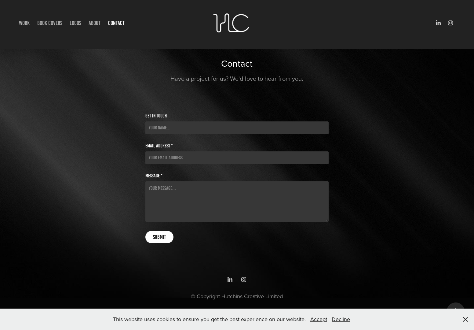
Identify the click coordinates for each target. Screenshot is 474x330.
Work (24, 23)
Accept (318, 319)
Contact (116, 23)
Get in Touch (156, 115)
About (94, 23)
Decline (341, 319)
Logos (75, 23)
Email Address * (159, 145)
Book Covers (49, 23)
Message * (153, 175)
